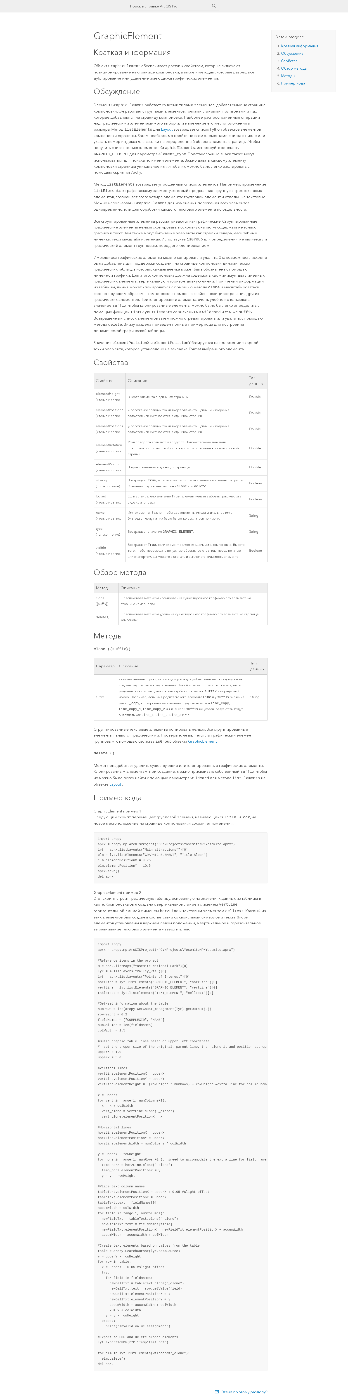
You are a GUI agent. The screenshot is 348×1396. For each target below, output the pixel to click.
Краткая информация (299, 46)
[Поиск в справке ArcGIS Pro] (169, 6)
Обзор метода (294, 68)
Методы (288, 76)
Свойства (289, 61)
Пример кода (293, 83)
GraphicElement (202, 739)
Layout (167, 128)
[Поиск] (214, 6)
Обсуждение (292, 53)
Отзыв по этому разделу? (244, 1387)
